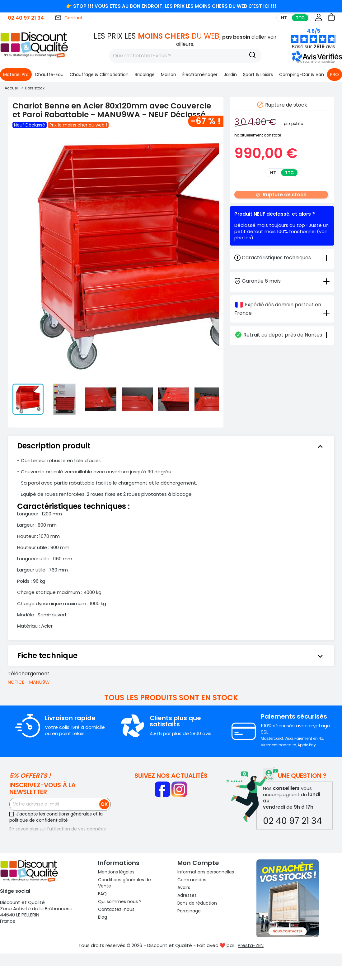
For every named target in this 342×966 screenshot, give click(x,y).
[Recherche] (252, 56)
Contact (69, 18)
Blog (102, 917)
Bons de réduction (197, 903)
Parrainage (189, 911)
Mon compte (198, 862)
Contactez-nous (116, 909)
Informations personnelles (205, 872)
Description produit (171, 446)
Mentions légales (116, 872)
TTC (300, 18)
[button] (315, 61)
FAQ (102, 894)
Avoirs (183, 887)
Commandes (191, 880)
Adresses (187, 895)
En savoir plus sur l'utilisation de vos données (57, 829)
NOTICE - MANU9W (29, 682)
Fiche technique (171, 656)
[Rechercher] (185, 56)
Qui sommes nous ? (120, 901)
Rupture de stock (281, 194)
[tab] (282, 281)
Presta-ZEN (251, 945)
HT (284, 18)
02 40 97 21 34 (26, 18)
